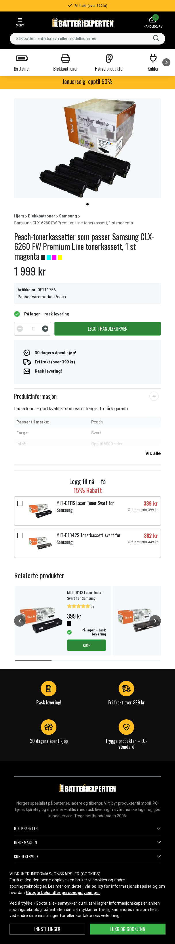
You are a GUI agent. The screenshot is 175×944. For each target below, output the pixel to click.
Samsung (68, 216)
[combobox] (87, 39)
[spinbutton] (32, 328)
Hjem (19, 216)
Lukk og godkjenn (127, 929)
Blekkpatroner (41, 216)
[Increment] (45, 328)
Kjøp (86, 645)
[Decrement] (19, 328)
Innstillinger (47, 929)
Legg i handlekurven (108, 328)
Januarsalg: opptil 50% (87, 81)
